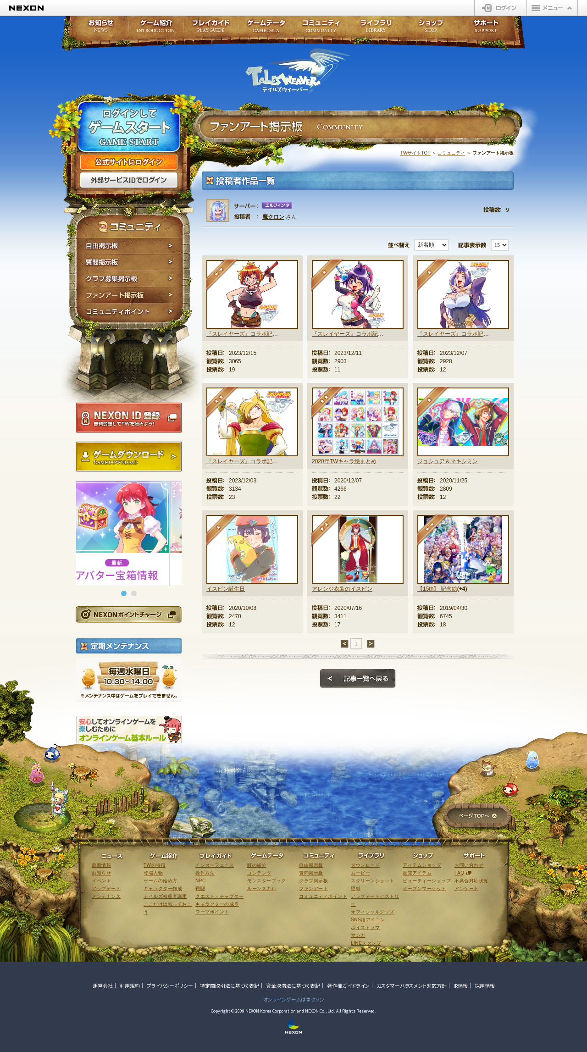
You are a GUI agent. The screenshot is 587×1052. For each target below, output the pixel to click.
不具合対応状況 (471, 880)
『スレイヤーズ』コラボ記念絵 (242, 334)
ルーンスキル (261, 888)
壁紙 (355, 888)
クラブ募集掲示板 (130, 279)
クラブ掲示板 (313, 880)
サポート (486, 28)
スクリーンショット (372, 880)
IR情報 (461, 985)
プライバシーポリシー (170, 985)
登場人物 (153, 872)
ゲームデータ (266, 28)
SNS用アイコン (368, 919)
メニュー (552, 8)
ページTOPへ (477, 816)
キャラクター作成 (163, 888)
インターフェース (214, 865)
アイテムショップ (422, 865)
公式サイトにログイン (128, 162)
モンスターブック (266, 880)
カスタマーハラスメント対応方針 (412, 985)
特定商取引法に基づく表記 (229, 985)
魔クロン (273, 217)
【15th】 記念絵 (437, 589)
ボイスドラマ (365, 927)
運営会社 (103, 985)
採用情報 (485, 985)
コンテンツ (259, 872)
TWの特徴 (155, 865)
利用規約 (130, 985)
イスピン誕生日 (225, 589)
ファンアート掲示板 (130, 295)
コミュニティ (451, 152)
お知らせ (98, 28)
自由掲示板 (130, 246)
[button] (124, 593)
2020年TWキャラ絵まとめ (344, 461)
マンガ (358, 935)
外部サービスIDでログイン (128, 180)
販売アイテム (417, 872)
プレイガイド (210, 28)
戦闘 (200, 888)
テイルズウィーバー (297, 70)
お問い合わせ (468, 865)
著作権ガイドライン (348, 985)
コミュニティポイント (130, 313)
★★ (222, 276)
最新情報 (101, 865)
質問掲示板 (130, 262)
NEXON (26, 8)
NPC (200, 880)
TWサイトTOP (415, 152)
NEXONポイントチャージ (128, 614)
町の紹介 (256, 865)
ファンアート (313, 888)
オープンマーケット (424, 888)
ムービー (360, 872)
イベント (101, 880)
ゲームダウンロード (129, 457)
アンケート (466, 888)
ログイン (500, 8)
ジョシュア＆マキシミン (447, 461)
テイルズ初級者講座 (165, 896)
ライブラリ (376, 28)
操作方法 (205, 872)
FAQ (459, 872)
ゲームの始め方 (160, 880)
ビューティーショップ (427, 880)
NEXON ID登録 (129, 418)
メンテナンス (106, 896)
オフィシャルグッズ (372, 911)
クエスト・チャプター (219, 896)
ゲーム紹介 (155, 28)
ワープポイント (212, 911)
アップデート (106, 888)
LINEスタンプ (366, 943)
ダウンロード (365, 865)
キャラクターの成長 (217, 904)
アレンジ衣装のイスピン (342, 589)
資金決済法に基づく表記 (293, 985)
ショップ (431, 28)
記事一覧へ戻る (358, 678)
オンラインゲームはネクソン (293, 999)
